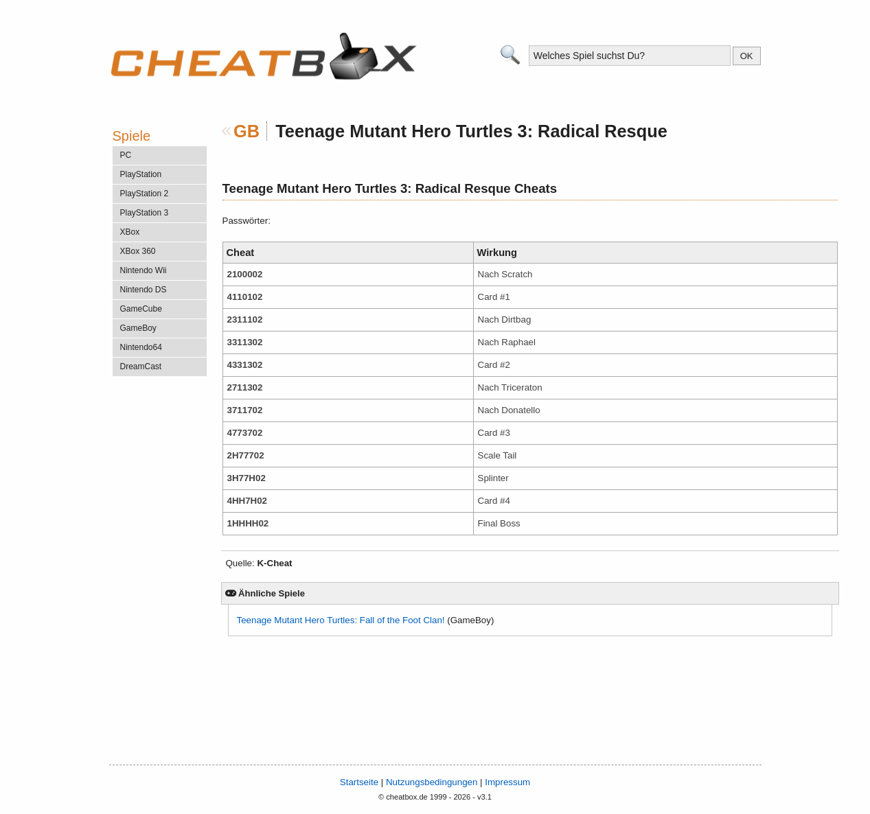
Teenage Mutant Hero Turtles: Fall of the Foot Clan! (341, 620)
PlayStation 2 (144, 193)
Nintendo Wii (143, 270)
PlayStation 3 (144, 213)
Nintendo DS (143, 289)
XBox (130, 232)
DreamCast (141, 366)
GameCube (141, 309)
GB (246, 131)
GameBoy (138, 328)
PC (126, 155)
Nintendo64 (141, 347)
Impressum (507, 782)
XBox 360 (138, 251)
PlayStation (141, 174)
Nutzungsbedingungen (431, 782)
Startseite (359, 782)
